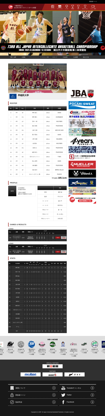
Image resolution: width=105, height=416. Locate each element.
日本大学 (30, 252)
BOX (58, 237)
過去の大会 (86, 57)
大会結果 (65, 57)
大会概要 (75, 57)
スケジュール (59, 7)
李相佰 (72, 7)
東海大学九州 (30, 238)
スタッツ (54, 57)
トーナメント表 (44, 57)
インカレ (67, 7)
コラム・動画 (93, 7)
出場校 (23, 57)
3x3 (78, 7)
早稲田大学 (30, 236)
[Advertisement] (82, 74)
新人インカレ (85, 7)
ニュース (52, 7)
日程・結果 (13, 57)
